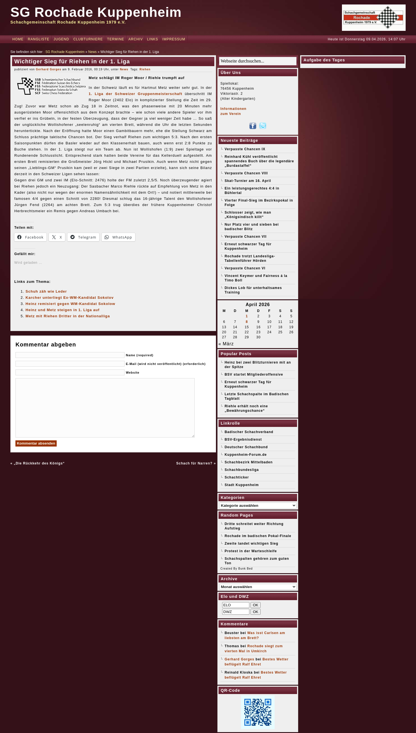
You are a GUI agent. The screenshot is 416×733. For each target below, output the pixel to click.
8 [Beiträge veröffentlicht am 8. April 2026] (247, 322)
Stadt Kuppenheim (242, 485)
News (92, 52)
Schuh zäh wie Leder (46, 291)
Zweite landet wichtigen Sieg (251, 543)
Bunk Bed (245, 568)
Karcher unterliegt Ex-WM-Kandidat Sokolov (70, 297)
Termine (115, 39)
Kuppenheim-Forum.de (246, 455)
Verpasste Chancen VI (245, 268)
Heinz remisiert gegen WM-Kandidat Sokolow (70, 304)
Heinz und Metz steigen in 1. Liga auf (63, 310)
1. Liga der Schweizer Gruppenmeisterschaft (135, 94)
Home (18, 39)
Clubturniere (88, 39)
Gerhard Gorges (48, 69)
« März (226, 343)
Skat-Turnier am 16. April (248, 181)
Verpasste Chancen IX (245, 149)
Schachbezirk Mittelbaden (249, 462)
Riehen (144, 69)
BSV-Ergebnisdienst (243, 439)
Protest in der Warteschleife (251, 551)
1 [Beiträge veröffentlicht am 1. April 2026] (247, 316)
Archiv (135, 39)
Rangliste (38, 39)
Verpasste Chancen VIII (246, 173)
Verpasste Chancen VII (246, 237)
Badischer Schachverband (249, 432)
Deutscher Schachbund (246, 447)
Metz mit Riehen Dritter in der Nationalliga (68, 316)
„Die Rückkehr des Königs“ (39, 463)
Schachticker (237, 477)
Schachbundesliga (242, 470)
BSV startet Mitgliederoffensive (254, 374)
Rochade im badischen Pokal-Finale (258, 536)
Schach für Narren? (194, 463)
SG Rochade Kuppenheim (95, 12)
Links (152, 39)
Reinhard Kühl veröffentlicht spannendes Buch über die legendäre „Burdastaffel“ (259, 161)
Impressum (173, 39)
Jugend (61, 39)
